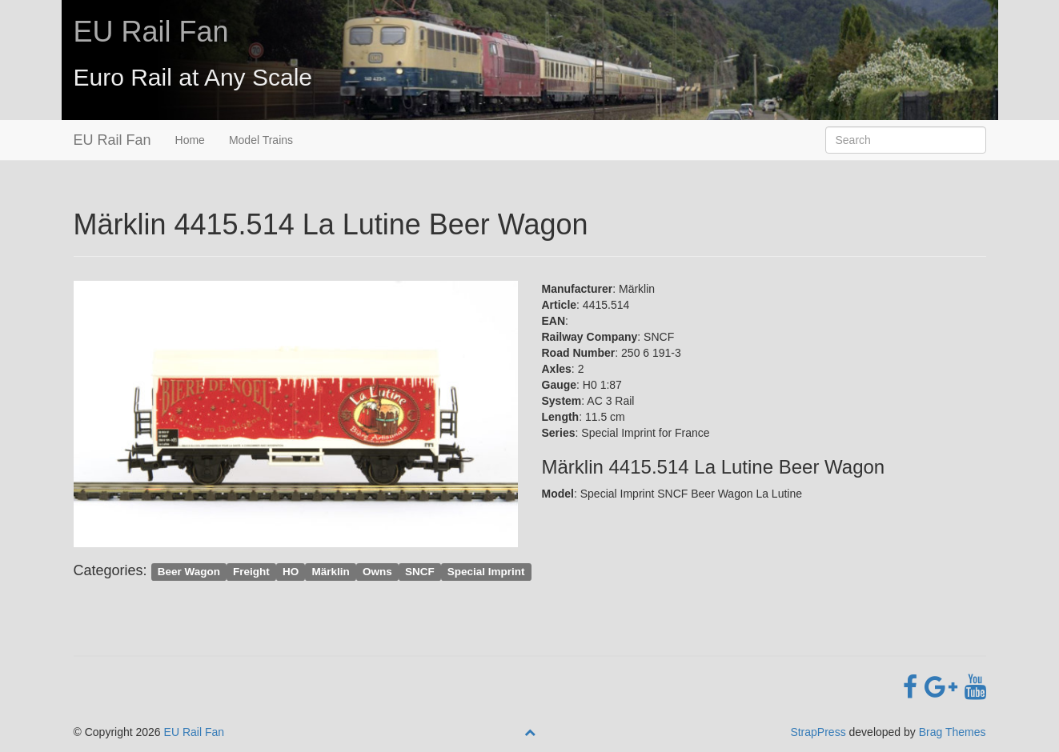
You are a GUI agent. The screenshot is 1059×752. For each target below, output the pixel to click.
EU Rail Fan (151, 31)
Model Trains (261, 140)
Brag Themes (952, 732)
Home (190, 140)
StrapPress (817, 732)
